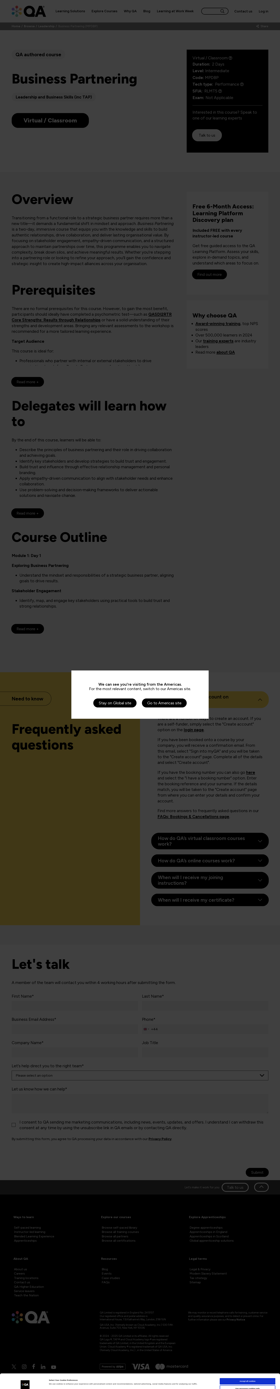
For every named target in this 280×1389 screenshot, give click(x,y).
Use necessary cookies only (247, 1374)
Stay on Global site (115, 703)
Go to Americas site (164, 703)
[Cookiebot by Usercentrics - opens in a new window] (25, 1382)
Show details (54, 1383)
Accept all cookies (248, 1367)
